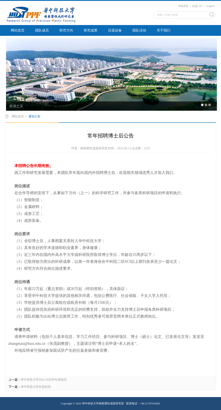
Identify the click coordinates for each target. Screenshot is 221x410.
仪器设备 (115, 30)
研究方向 (66, 30)
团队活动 (139, 30)
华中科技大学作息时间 (36, 386)
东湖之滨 (16, 106)
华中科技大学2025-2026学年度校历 (44, 379)
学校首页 (183, 6)
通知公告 (34, 116)
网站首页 (18, 30)
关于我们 (163, 30)
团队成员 (42, 30)
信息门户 (197, 6)
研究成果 (90, 30)
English (211, 6)
